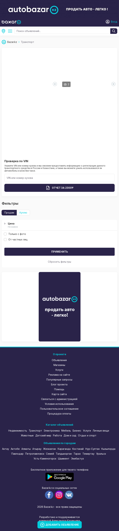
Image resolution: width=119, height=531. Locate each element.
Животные (27, 435)
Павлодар (17, 453)
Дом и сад (70, 435)
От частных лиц (16, 239)
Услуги (59, 369)
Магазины (59, 364)
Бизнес (77, 430)
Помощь (59, 389)
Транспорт (11, 31)
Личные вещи (101, 430)
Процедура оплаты (59, 413)
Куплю (23, 212)
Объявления (59, 360)
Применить (59, 251)
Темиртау (88, 453)
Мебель (66, 430)
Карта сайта (59, 394)
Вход (114, 21)
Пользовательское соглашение (59, 408)
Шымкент (63, 458)
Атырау (36, 448)
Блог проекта (59, 384)
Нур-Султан (92, 448)
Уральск (101, 453)
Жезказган (49, 448)
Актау (5, 448)
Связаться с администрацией (59, 399)
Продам (9, 212)
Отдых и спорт (87, 435)
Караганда (64, 448)
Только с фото (15, 233)
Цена (59, 225)
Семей (50, 453)
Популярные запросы (59, 379)
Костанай (78, 448)
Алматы (26, 448)
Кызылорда (108, 448)
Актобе (15, 448)
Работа (57, 435)
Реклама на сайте (59, 374)
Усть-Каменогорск (4, 31)
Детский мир (43, 435)
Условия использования (59, 403)
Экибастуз (77, 458)
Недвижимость (17, 430)
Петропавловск (34, 453)
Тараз (77, 453)
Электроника (52, 430)
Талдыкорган (64, 453)
